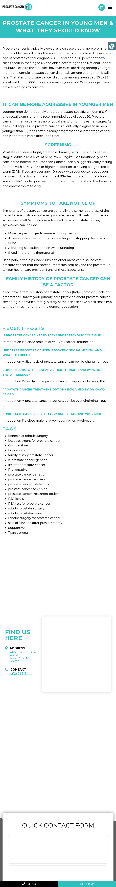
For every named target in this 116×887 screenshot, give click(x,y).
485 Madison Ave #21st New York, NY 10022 (23, 657)
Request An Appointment (101, 7)
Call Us (29, 883)
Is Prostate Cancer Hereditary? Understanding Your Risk (52, 335)
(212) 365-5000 (94, 7)
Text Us (87, 883)
